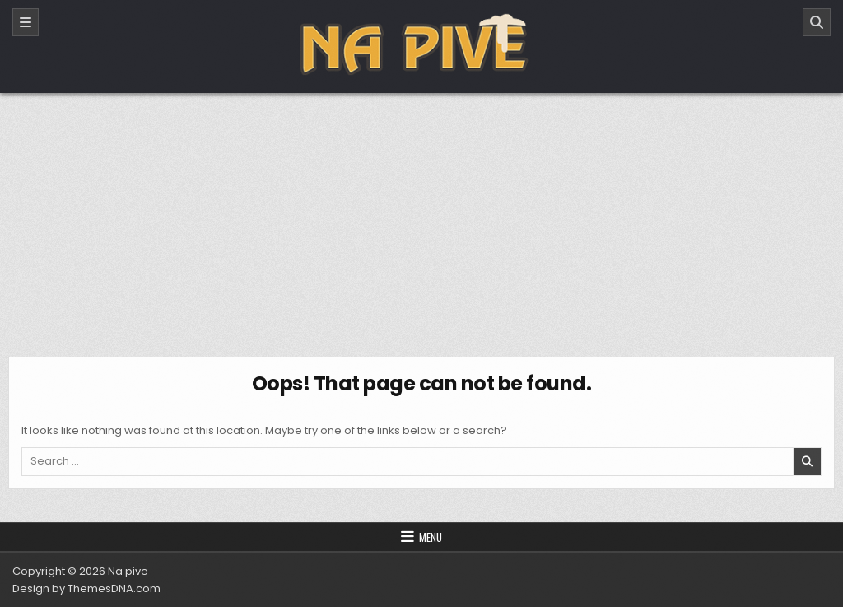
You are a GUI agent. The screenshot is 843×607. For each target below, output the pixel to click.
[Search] (817, 22)
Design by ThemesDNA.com (86, 588)
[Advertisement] (421, 216)
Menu (430, 537)
